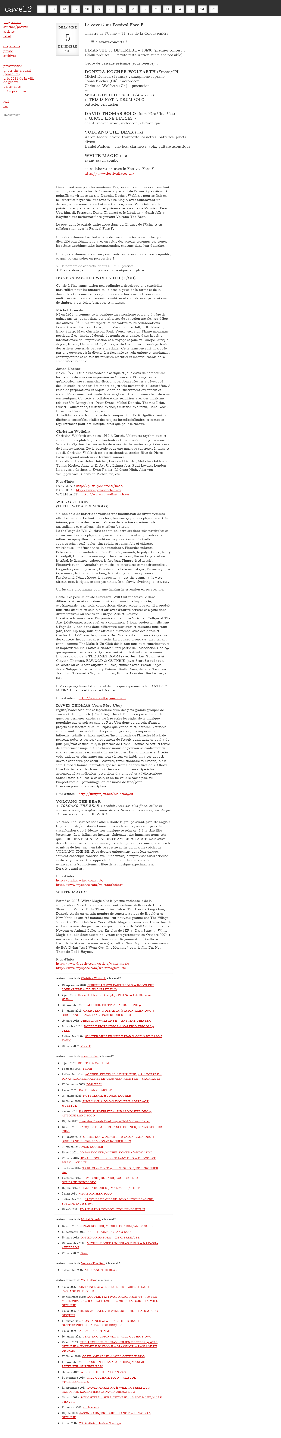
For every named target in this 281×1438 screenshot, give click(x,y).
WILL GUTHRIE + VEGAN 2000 (103, 1372)
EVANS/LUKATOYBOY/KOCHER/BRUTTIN (112, 1209)
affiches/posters (15, 26)
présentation (13, 65)
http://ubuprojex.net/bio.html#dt (106, 793)
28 (214, 8)
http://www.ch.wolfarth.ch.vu (105, 494)
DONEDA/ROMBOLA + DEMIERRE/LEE (110, 1237)
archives (9, 55)
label (7, 36)
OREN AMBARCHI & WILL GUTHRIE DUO (113, 1356)
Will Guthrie (89, 1280)
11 (168, 8)
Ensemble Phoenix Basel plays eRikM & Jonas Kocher (114, 1121)
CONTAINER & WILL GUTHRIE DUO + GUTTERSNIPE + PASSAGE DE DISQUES (101, 1323)
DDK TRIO (94, 1084)
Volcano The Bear (93, 1263)
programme (12, 21)
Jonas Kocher (89, 1056)
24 (99, 8)
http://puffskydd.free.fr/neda (99, 485)
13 (64, 8)
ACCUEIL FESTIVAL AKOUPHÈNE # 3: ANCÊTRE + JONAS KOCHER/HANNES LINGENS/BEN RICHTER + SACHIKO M (112, 1076)
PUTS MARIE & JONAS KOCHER (107, 1095)
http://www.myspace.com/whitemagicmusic (91, 967)
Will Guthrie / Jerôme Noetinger (100, 1423)
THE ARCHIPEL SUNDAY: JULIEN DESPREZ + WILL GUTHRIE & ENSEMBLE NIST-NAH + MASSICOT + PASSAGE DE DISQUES (110, 1346)
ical (6, 101)
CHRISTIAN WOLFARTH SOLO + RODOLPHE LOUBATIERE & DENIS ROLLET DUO (108, 987)
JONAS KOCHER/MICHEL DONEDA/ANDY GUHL (116, 1152)
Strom (84, 1253)
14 (179, 8)
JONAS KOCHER (91, 1147)
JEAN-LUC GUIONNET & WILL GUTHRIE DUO (117, 1336)
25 (110, 8)
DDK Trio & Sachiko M (93, 1063)
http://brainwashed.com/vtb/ (80, 880)
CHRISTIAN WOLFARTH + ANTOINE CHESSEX (115, 1020)
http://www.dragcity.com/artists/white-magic (92, 963)
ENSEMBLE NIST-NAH (93, 1331)
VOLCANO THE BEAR (101, 1270)
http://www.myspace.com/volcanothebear (89, 884)
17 (76, 8)
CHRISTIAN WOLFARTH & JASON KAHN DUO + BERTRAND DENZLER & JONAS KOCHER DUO (108, 1012)
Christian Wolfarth (93, 978)
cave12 (18, 8)
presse (8, 50)
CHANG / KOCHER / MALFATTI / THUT (109, 1188)
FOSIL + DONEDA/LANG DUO (108, 1232)
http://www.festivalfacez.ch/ (110, 173)
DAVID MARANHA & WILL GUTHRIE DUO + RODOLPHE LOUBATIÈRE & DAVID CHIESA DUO (107, 1389)
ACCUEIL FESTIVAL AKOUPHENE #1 (115, 1005)
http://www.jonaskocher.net (98, 489)
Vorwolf (85, 1046)
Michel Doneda (91, 1219)
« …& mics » (91, 1407)
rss (5, 106)
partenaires (12, 86)
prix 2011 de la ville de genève (18, 80)
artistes (9, 31)
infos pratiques (15, 91)
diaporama (11, 46)
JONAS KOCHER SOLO (95, 1193)
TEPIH (87, 1068)
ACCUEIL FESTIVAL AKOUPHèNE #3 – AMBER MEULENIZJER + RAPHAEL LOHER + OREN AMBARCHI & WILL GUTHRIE (110, 1300)
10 (53, 8)
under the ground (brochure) (17, 72)
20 (87, 8)
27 (122, 8)
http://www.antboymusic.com (102, 697)
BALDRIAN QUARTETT (96, 1090)
